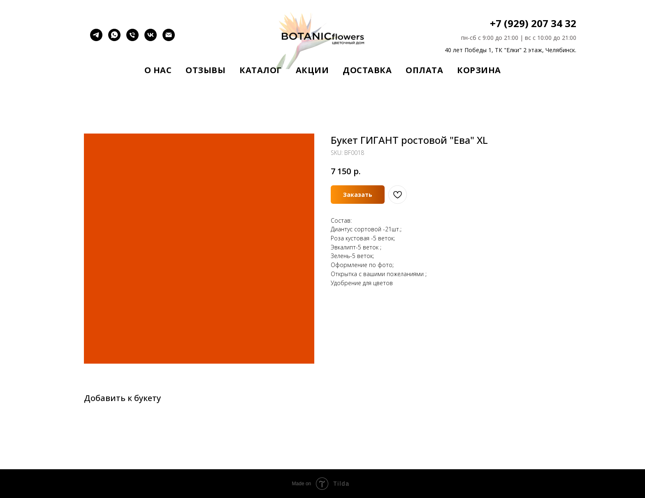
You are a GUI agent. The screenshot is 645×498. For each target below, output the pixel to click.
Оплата (424, 70)
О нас (158, 70)
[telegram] (96, 38)
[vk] (150, 38)
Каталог (260, 70)
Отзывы (205, 70)
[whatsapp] (114, 38)
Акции (312, 70)
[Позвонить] (132, 38)
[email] (168, 38)
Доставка (367, 70)
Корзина (479, 70)
